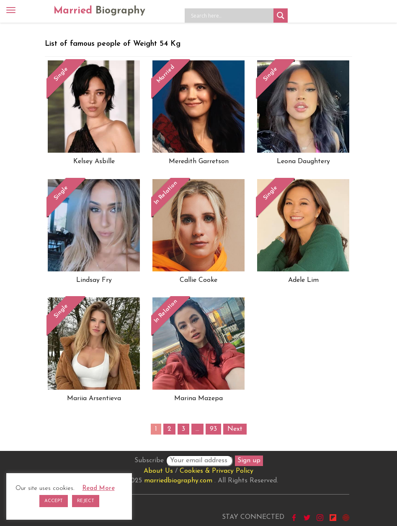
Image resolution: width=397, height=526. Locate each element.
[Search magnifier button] (280, 15)
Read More (98, 488)
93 (213, 429)
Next (234, 429)
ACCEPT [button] (53, 501)
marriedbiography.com (178, 480)
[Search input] (231, 15)
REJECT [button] (85, 501)
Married (99, 11)
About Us (158, 471)
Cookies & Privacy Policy (216, 471)
